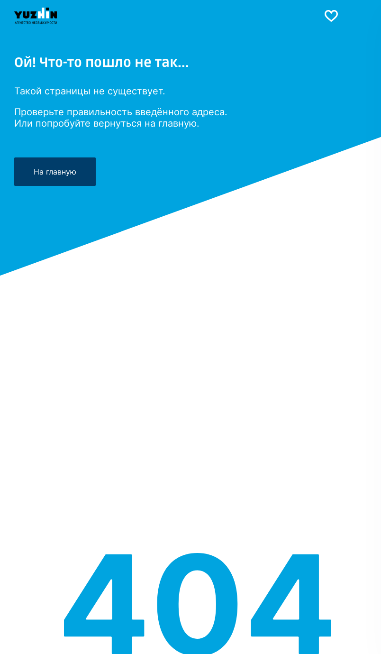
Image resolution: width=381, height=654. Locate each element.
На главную (55, 171)
